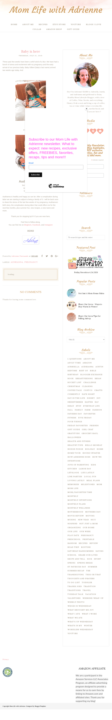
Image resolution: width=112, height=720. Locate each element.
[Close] (86, 109)
